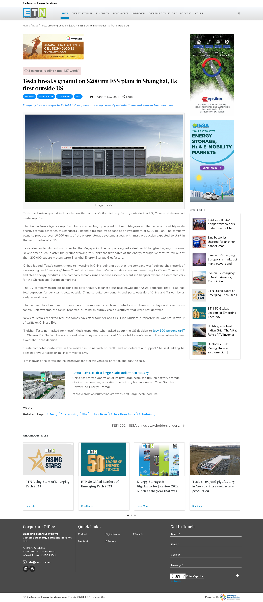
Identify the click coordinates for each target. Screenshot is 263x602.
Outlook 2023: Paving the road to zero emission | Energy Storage (220, 348)
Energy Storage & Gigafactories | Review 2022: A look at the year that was (158, 486)
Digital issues (113, 534)
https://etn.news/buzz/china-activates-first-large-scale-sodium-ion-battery (116, 394)
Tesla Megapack (68, 414)
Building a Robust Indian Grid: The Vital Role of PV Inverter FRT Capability (222, 330)
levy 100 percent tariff (169, 331)
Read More (31, 506)
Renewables (120, 13)
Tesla (52, 414)
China (84, 414)
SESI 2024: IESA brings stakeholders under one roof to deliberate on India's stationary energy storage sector (222, 223)
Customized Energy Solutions (40, 3)
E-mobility (102, 13)
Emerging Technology (163, 13)
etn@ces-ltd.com (39, 562)
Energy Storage (82, 13)
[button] (128, 515)
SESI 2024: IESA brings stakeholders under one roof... (148, 425)
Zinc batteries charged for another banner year (221, 241)
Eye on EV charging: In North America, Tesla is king (221, 277)
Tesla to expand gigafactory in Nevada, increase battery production (213, 486)
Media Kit (83, 541)
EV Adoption (147, 414)
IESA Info (138, 534)
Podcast (186, 13)
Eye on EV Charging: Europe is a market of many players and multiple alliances (222, 259)
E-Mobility (29, 96)
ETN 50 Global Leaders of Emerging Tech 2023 (222, 312)
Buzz (65, 13)
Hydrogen (138, 13)
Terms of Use (98, 597)
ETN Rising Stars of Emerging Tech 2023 (222, 293)
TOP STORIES (64, 96)
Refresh (175, 581)
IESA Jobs (111, 541)
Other (199, 13)
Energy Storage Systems (124, 414)
